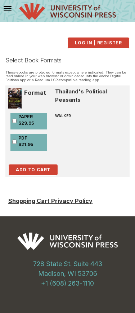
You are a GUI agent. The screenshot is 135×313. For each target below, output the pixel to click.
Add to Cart (33, 169)
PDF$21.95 (25, 141)
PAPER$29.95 (26, 120)
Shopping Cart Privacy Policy (50, 200)
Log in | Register (98, 42)
